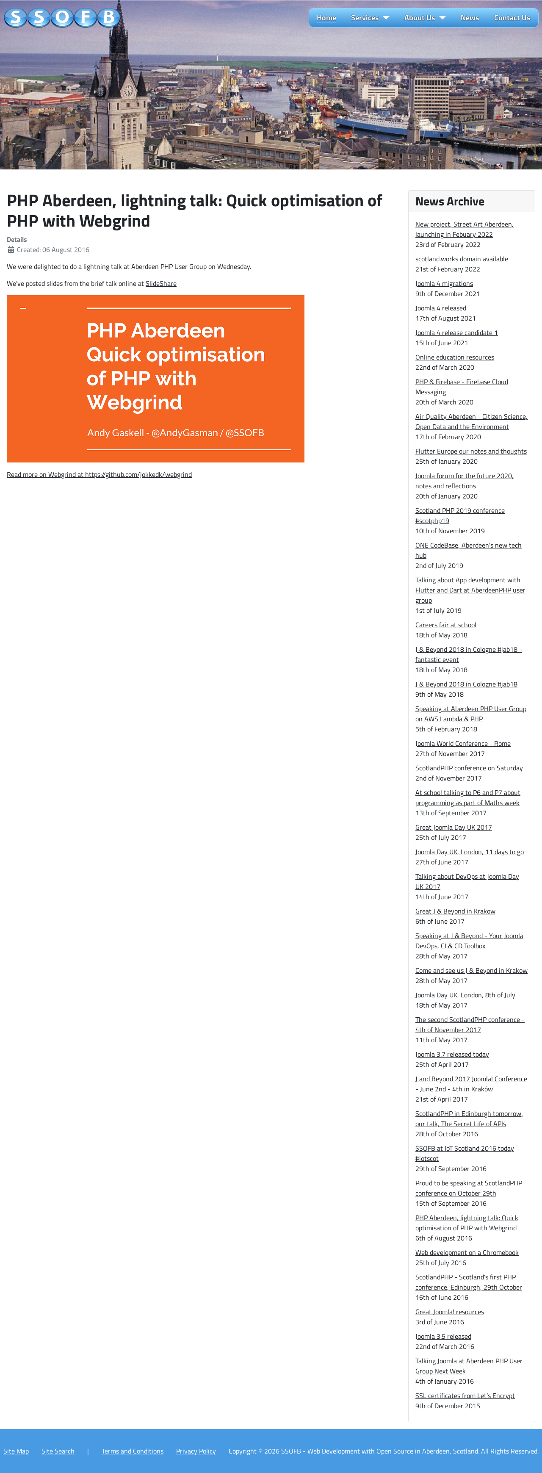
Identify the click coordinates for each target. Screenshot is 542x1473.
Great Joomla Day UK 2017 (453, 827)
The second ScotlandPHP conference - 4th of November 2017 (470, 1024)
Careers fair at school (445, 625)
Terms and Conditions (132, 1451)
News (470, 17)
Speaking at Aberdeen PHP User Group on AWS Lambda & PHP (470, 713)
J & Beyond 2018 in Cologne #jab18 (466, 684)
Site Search (58, 1451)
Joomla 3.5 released (443, 1336)
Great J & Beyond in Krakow (455, 911)
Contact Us (512, 17)
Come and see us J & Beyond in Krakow (471, 970)
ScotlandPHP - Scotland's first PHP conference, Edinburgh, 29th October (468, 1282)
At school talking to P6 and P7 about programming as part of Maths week (467, 797)
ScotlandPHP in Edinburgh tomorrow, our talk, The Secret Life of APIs (469, 1118)
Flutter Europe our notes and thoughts (471, 451)
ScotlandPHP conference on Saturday (469, 768)
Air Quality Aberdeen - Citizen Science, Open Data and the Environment (471, 421)
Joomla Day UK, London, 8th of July (465, 995)
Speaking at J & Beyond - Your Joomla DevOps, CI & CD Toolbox (469, 940)
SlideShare (161, 283)
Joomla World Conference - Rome (463, 743)
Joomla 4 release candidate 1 (456, 332)
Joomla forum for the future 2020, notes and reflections (464, 481)
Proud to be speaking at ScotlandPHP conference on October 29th (468, 1188)
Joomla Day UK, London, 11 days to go (469, 852)
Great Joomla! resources (449, 1312)
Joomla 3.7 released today (452, 1054)
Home (326, 17)
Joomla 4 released (440, 308)
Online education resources (454, 357)
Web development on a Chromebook (467, 1252)
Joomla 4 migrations (444, 283)
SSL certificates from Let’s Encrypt (465, 1395)
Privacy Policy (196, 1451)
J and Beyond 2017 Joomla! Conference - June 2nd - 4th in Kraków (471, 1084)
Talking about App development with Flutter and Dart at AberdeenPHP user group (470, 590)
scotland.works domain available (461, 259)
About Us (419, 17)
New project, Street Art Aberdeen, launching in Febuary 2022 (464, 229)
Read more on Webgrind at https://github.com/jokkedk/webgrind (99, 474)
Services (365, 17)
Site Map (16, 1451)
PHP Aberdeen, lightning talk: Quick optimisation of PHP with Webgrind (466, 1223)
